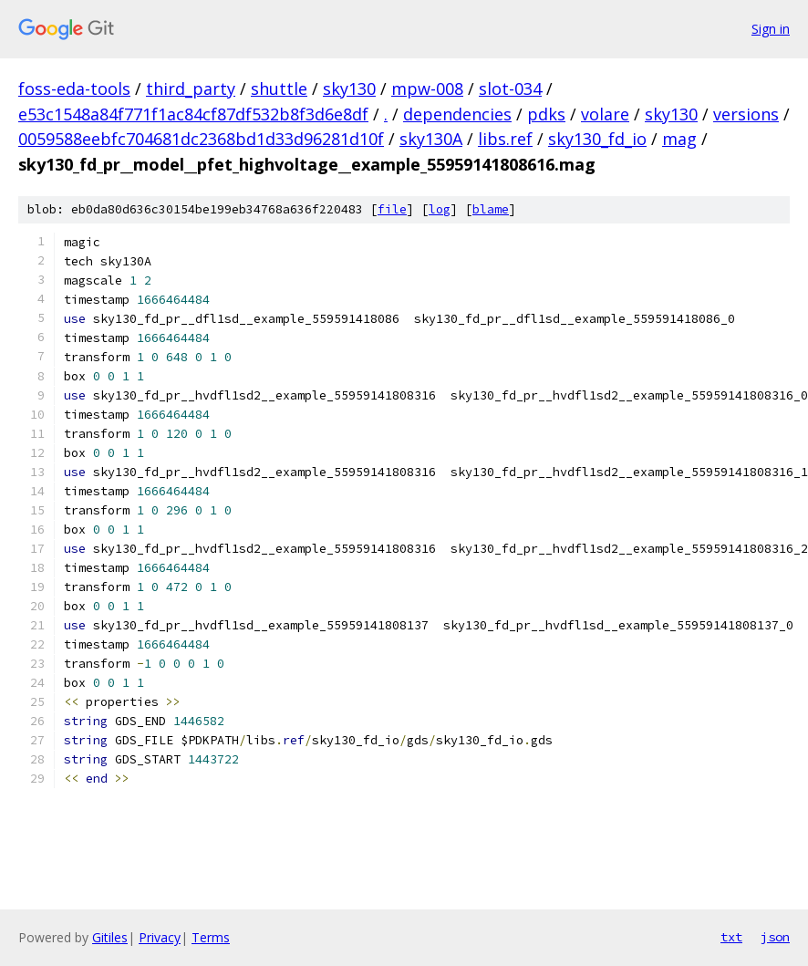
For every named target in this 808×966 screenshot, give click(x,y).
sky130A (430, 139)
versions (746, 114)
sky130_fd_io (597, 139)
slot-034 (510, 88)
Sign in (770, 28)
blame (490, 209)
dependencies (457, 114)
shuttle (279, 88)
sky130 (349, 88)
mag (679, 139)
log (440, 209)
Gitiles (110, 937)
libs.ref (505, 139)
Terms (211, 937)
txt (731, 937)
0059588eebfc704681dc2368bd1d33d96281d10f (201, 139)
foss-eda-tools (74, 88)
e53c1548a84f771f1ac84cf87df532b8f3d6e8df (193, 114)
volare (605, 114)
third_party (190, 88)
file (392, 209)
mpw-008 (427, 88)
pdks (546, 114)
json (775, 937)
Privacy (160, 937)
